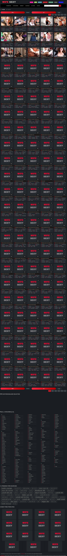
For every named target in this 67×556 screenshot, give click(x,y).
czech (7, 73)
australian (4, 423)
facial (20, 150)
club (6, 150)
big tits (62, 42)
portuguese (44, 442)
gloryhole (30, 413)
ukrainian (57, 441)
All (15, 12)
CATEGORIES (15, 5)
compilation (4, 476)
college (3, 473)
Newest (9, 12)
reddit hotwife (45, 2)
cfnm (7, 305)
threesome (35, 167)
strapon (56, 417)
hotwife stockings (26, 484)
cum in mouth (8, 28)
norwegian (44, 417)
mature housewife (40, 488)
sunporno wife (9, 490)
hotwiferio (16, 486)
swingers (56, 422)
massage (30, 470)
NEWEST (22, 5)
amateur (30, 73)
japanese (61, 119)
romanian (44, 455)
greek (30, 416)
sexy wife (31, 2)
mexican (30, 475)
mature (11, 43)
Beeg (42, 118)
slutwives (55, 2)
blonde (33, 73)
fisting (17, 465)
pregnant (43, 445)
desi (16, 430)
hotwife (35, 2)
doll (16, 437)
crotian (17, 414)
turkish (56, 437)
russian (43, 456)
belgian (3, 438)
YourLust (42, 211)
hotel (30, 431)
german (30, 74)
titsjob (56, 434)
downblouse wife (40, 486)
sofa (43, 475)
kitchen (21, 105)
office (43, 425)
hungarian (30, 434)
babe (46, 73)
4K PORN (33, 5)
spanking (56, 411)
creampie (16, 28)
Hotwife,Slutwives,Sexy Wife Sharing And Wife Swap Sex (9, 2)
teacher (56, 428)
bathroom (4, 431)
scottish (43, 462)
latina (8, 43)
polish (10, 337)
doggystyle (56, 28)
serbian (43, 463)
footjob (17, 468)
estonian (17, 448)
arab (3, 417)
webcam (56, 455)
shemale (43, 465)
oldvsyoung (44, 427)
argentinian (6, 289)
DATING (38, 5)
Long (22, 12)
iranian (30, 441)
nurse (43, 421)
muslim (43, 413)
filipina (17, 461)
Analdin (55, 41)
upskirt (56, 442)
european (60, 150)
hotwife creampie (6, 484)
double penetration (34, 104)
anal (16, 42)
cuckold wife (59, 488)
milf (21, 43)
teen (29, 198)
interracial (10, 119)
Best (3, 12)
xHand (29, 242)
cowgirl (10, 382)
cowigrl (60, 274)
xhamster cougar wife (50, 486)
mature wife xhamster (7, 486)
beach (16, 274)
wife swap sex (61, 2)
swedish (56, 420)
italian (23, 337)
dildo (16, 431)
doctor (17, 434)
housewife (36, 28)
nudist (43, 418)
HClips (29, 72)
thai (56, 431)
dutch (17, 440)
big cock (45, 88)
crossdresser (18, 413)
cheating (30, 28)
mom (24, 43)
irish (29, 442)
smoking (43, 473)
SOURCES (27, 5)
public (43, 447)
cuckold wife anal (6, 488)
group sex (31, 417)
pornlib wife (31, 486)
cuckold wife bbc (4, 492)
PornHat (2, 72)
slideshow (30, 275)
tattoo (56, 427)
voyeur (56, 449)
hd (20, 28)
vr (55, 451)
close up (7, 351)
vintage (56, 448)
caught (50, 212)
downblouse (18, 438)
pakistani (43, 437)
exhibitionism (18, 451)
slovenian (44, 471)
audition (3, 422)
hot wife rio (40, 2)
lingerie (35, 74)
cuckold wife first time (45, 490)
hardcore (23, 42)
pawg (34, 337)
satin (43, 460)
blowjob (3, 28)
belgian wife (45, 497)
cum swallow (18, 419)
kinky (3, 213)
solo (43, 478)
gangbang (17, 476)
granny (3, 166)
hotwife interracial (50, 488)
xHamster (3, 41)
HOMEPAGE (8, 5)
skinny (43, 466)
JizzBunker (43, 41)
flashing (17, 466)
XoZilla (42, 87)
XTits (42, 149)
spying (56, 413)
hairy (56, 74)
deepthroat (18, 428)
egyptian (17, 445)
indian (30, 438)
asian (56, 119)
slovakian (43, 469)
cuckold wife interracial (4, 497)
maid (29, 469)
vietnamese (57, 446)
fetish (17, 459)
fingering (17, 462)
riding (32, 43)
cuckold (9, 88)
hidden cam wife (27, 490)
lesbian (30, 463)
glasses (47, 258)
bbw (33, 88)
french (61, 28)
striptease (57, 419)
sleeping (43, 468)
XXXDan (16, 273)
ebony (17, 444)
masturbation (9, 105)
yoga (56, 462)
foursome (17, 469)
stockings (57, 416)
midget (30, 476)
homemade (23, 28)
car (3, 463)
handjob (36, 151)
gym (29, 419)
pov (29, 43)
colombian (43, 42)
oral (42, 428)
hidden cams (46, 368)
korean (30, 456)
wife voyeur (3, 490)
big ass (59, 42)
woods (56, 458)
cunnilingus (18, 422)
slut (42, 472)
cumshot (7, 104)
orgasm (6, 337)
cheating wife (51, 2)
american (16, 88)
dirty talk (37, 150)
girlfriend (10, 73)
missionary (19, 383)
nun (42, 420)
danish (17, 427)
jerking (30, 449)
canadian (4, 462)
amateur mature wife (43, 484)
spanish (56, 410)
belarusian (4, 437)
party (43, 438)
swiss (56, 423)
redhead (43, 451)
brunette (19, 42)
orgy (43, 431)
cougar (7, 42)
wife (35, 43)
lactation (30, 460)
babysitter (4, 430)
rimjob (43, 453)
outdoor (56, 306)
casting (16, 166)
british (60, 73)
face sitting (18, 455)
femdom (17, 458)
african (30, 135)
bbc (2, 88)
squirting (56, 414)
